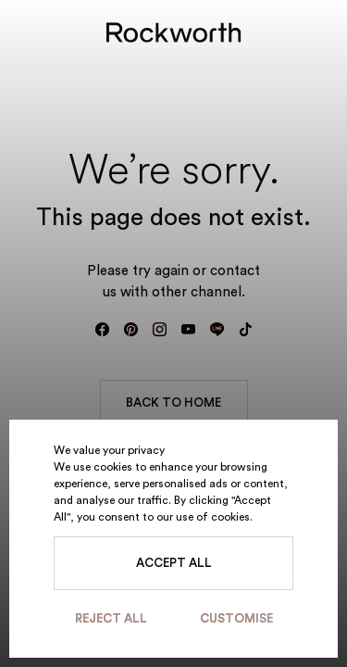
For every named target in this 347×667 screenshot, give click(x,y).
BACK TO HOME (173, 402)
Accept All (174, 563)
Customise (236, 618)
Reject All (111, 618)
